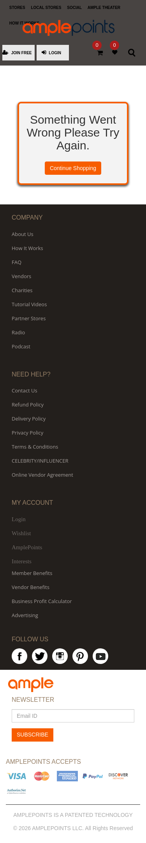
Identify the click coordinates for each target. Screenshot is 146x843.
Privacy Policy (27, 432)
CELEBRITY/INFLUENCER (40, 460)
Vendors (21, 276)
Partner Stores (29, 318)
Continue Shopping (73, 168)
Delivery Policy (29, 418)
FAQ (16, 262)
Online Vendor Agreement (42, 474)
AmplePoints (27, 547)
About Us (22, 234)
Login (19, 519)
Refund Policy (28, 404)
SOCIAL (74, 7)
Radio (18, 332)
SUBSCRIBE (32, 734)
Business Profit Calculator (42, 601)
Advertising (25, 615)
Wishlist (21, 533)
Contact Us (24, 390)
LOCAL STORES (46, 7)
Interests (22, 561)
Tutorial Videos (29, 304)
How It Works (27, 248)
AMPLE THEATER (104, 7)
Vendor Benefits (30, 587)
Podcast (21, 346)
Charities (22, 290)
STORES (17, 7)
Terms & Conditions (35, 446)
